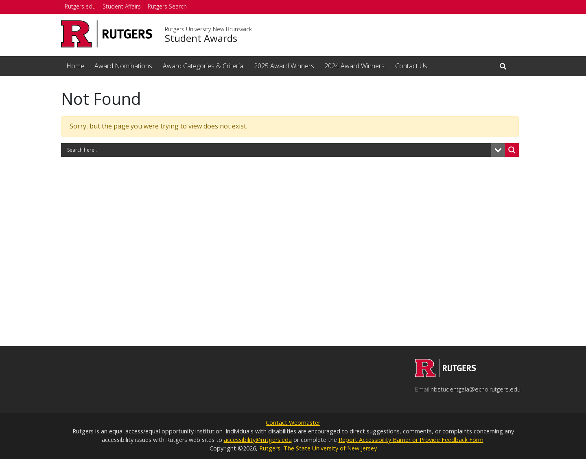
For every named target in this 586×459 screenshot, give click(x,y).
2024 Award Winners (354, 65)
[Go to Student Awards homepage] (445, 374)
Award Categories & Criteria (203, 65)
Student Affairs (122, 6)
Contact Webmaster (293, 422)
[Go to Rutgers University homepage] (107, 34)
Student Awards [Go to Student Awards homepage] (201, 38)
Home (75, 65)
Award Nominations (123, 65)
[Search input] (278, 150)
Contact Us (411, 65)
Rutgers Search (167, 6)
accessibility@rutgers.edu (258, 440)
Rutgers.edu (80, 6)
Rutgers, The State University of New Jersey (318, 448)
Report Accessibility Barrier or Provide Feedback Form (411, 440)
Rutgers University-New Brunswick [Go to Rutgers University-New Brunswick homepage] (208, 29)
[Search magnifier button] (512, 150)
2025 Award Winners (284, 65)
